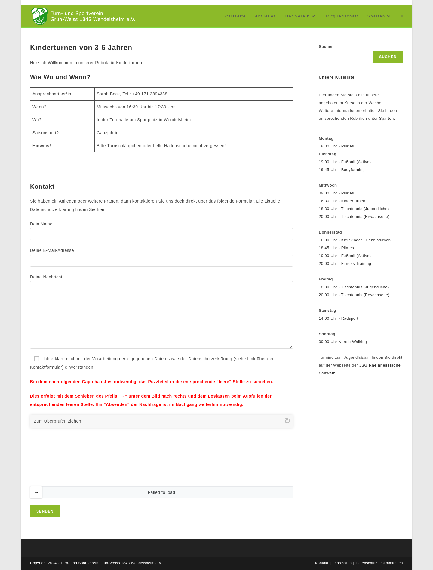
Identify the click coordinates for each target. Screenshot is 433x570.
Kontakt (321, 563)
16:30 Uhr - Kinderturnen (342, 201)
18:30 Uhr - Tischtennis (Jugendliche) (354, 208)
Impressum (342, 563)
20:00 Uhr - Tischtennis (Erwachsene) (354, 216)
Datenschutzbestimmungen (379, 563)
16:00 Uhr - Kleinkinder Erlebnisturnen (355, 240)
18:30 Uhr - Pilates (336, 146)
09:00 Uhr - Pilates (336, 193)
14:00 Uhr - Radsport (338, 318)
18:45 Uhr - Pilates (336, 248)
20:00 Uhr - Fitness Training (345, 263)
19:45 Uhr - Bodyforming (342, 169)
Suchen (326, 46)
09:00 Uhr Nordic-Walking (343, 341)
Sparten (386, 118)
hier (100, 209)
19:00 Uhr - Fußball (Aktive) (345, 162)
